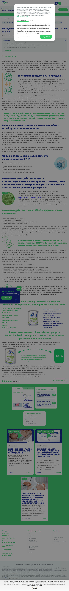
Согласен (34, 588)
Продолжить (46, 37)
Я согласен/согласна (24, 37)
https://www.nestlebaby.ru (22, 16)
